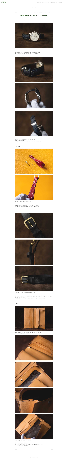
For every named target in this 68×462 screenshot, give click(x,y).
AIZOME (60, 2)
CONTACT (56, 2)
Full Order (41, 13)
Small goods (48, 13)
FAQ (53, 2)
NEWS (38, 2)
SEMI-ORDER (47, 2)
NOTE (51, 2)
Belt (39, 13)
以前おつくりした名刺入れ (19, 205)
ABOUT (40, 2)
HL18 (30, 441)
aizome (37, 13)
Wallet (51, 13)
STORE (43, 2)
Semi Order (44, 13)
